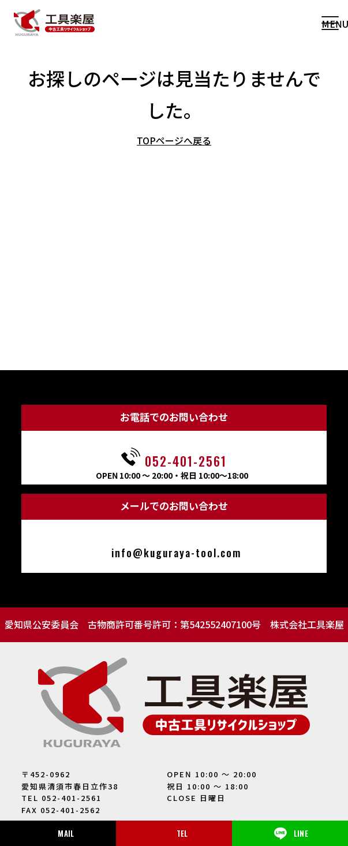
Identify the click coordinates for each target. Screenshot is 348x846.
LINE (290, 833)
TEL (182, 833)
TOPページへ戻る (174, 140)
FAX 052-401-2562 (60, 809)
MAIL (66, 833)
